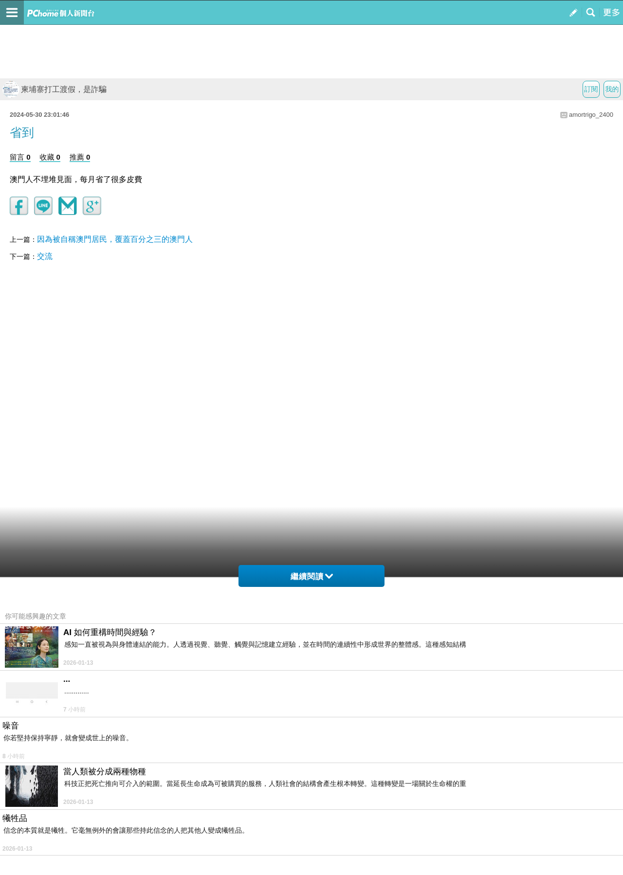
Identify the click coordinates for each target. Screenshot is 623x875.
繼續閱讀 (312, 576)
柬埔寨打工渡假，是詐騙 (54, 89)
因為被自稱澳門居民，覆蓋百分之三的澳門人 (115, 239)
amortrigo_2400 (591, 114)
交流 (45, 256)
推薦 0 (80, 157)
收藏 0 (49, 157)
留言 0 (20, 157)
